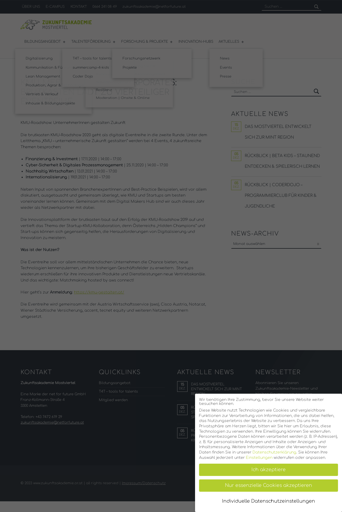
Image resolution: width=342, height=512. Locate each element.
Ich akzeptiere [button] (268, 469)
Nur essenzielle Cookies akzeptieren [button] (268, 485)
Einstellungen (259, 458)
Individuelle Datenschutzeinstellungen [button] (268, 501)
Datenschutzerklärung (274, 452)
